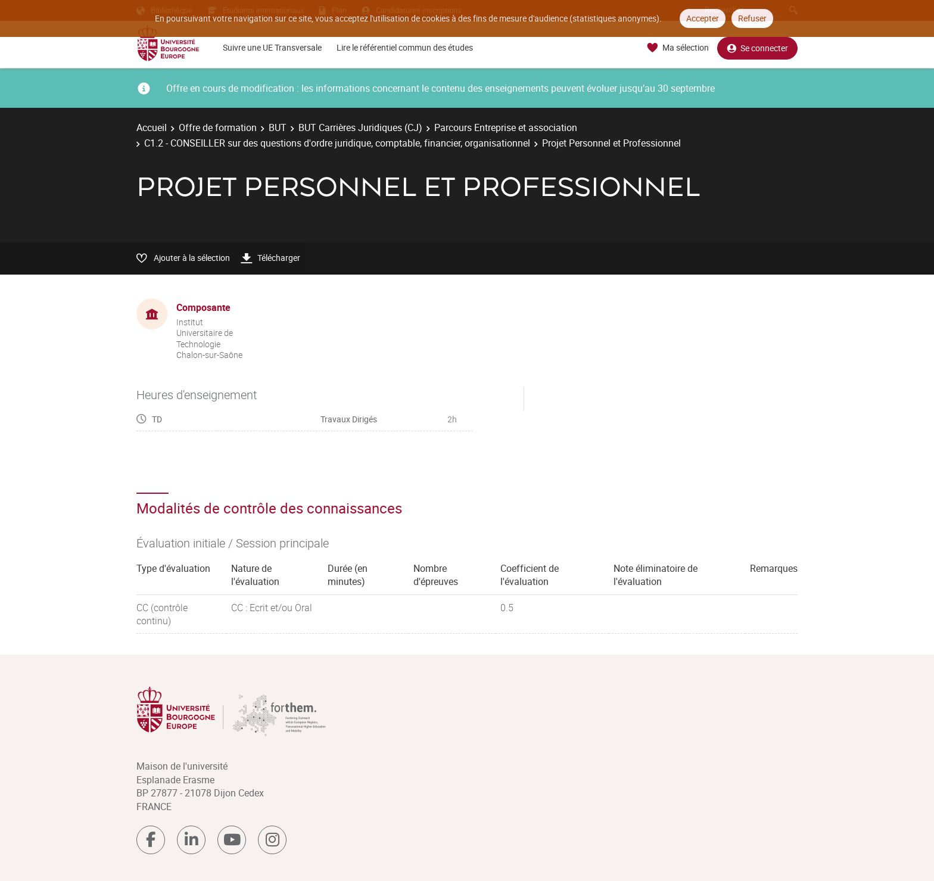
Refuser (752, 18)
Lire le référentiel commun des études (405, 47)
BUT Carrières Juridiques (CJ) (360, 127)
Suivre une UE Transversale (272, 47)
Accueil (151, 127)
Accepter (702, 18)
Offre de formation (218, 127)
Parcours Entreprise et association (505, 127)
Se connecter (757, 48)
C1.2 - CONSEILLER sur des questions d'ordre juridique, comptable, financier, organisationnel (337, 143)
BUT (278, 127)
